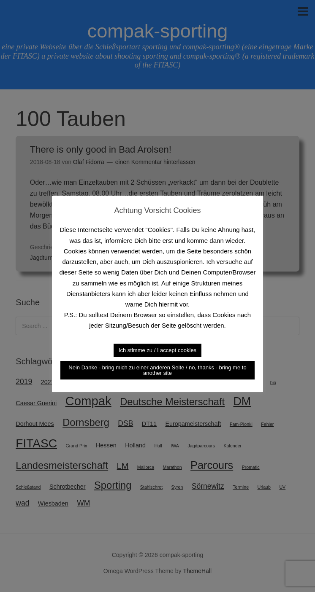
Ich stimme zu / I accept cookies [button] (157, 350)
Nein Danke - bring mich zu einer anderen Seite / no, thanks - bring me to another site (157, 370)
